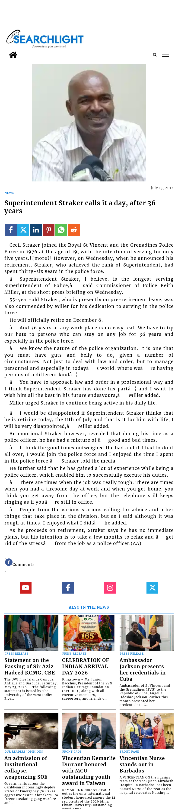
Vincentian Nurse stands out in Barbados (142, 764)
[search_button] (155, 54)
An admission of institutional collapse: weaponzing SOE (26, 767)
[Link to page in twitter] (23, 230)
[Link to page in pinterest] (48, 230)
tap (165, 54)
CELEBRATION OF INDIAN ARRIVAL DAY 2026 (85, 666)
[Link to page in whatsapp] (61, 230)
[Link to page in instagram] (110, 588)
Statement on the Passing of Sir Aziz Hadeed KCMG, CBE (29, 666)
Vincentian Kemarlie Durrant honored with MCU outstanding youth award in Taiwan (89, 770)
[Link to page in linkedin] (36, 230)
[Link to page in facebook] (11, 230)
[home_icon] (13, 54)
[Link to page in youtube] (26, 588)
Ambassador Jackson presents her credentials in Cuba (143, 669)
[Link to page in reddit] (74, 230)
